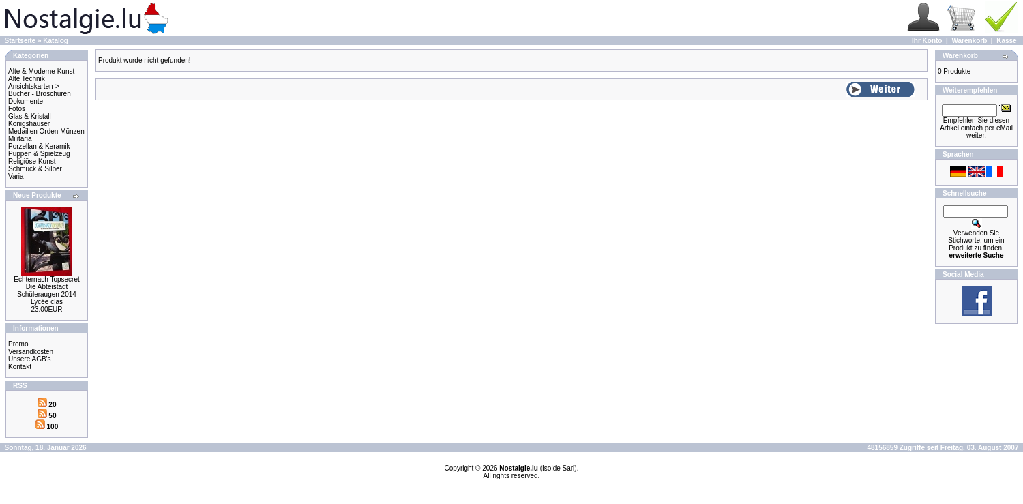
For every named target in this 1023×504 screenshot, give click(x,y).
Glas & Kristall (29, 116)
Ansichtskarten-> (33, 86)
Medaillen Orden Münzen (46, 131)
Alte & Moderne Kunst (41, 71)
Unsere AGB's (29, 359)
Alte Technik (26, 79)
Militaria (19, 139)
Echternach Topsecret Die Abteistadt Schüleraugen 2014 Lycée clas (47, 291)
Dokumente (25, 101)
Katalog (55, 40)
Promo (18, 344)
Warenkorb (969, 40)
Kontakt (19, 366)
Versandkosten (30, 351)
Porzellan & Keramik (39, 146)
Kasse (1006, 40)
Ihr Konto (927, 40)
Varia (16, 176)
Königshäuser (29, 124)
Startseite (20, 40)
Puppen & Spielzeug (39, 154)
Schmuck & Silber (35, 169)
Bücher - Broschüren (39, 94)
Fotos (16, 109)
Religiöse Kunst (31, 161)
